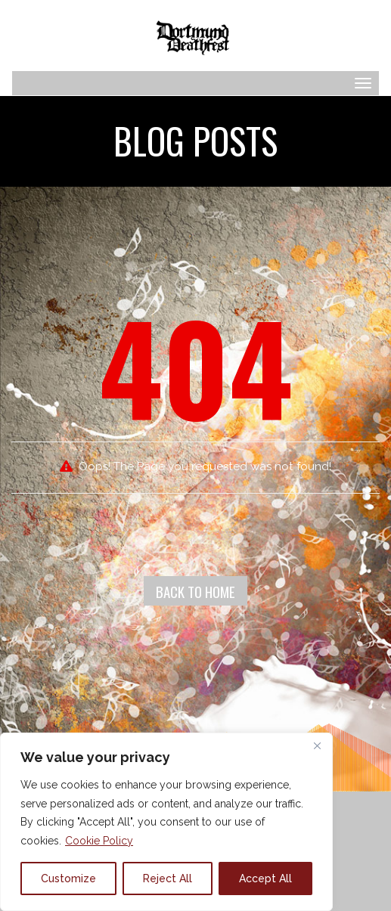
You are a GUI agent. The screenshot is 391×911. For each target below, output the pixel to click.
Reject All (167, 878)
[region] (166, 822)
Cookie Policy (99, 841)
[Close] (317, 745)
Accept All (265, 878)
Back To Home (195, 591)
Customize (68, 878)
